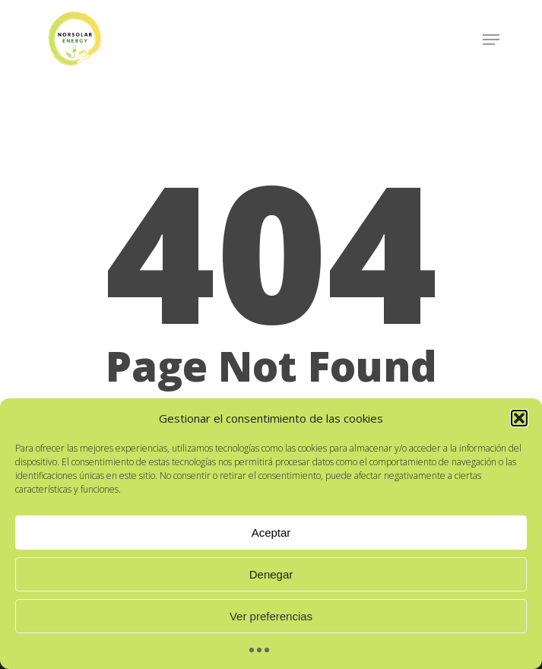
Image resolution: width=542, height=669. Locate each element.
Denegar (271, 574)
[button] (519, 418)
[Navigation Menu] (491, 39)
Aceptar (271, 532)
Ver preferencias (271, 616)
